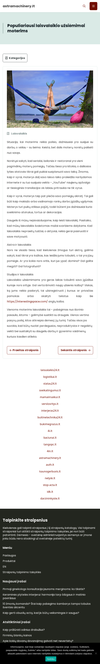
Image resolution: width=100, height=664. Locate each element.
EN (4, 567)
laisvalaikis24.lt (50, 370)
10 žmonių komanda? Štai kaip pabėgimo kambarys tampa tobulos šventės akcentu (47, 605)
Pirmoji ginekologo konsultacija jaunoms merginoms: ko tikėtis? (44, 589)
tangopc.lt (50, 444)
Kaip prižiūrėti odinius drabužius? (24, 630)
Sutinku (51, 659)
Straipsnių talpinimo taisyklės (22, 572)
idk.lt (50, 492)
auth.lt (50, 464)
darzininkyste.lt (49, 498)
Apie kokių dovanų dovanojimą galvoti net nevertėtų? (38, 641)
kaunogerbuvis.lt (50, 471)
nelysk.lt (50, 478)
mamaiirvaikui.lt (50, 397)
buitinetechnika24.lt (50, 417)
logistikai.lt (50, 377)
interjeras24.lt (50, 410)
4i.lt (50, 431)
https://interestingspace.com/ (27, 301)
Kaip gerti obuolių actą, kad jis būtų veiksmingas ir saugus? (41, 613)
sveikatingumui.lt (50, 390)
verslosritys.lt (50, 404)
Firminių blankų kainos (17, 635)
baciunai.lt (50, 437)
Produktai (9, 561)
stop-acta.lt (50, 485)
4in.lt (50, 451)
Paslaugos (9, 555)
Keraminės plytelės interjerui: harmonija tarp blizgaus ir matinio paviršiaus (44, 596)
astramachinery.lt (50, 458)
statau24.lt (50, 383)
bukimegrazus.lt (50, 424)
